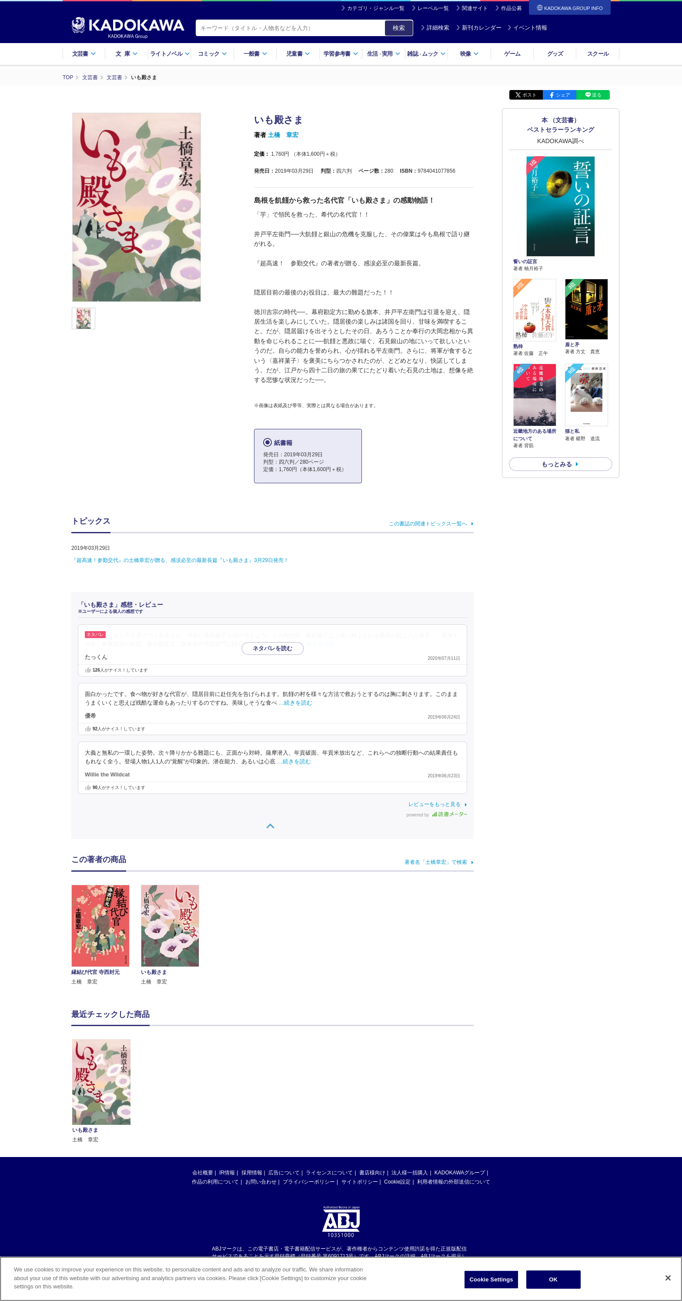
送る (597, 94)
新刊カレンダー (478, 27)
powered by (437, 815)
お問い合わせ (261, 1182)
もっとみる (557, 464)
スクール (597, 53)
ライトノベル (170, 53)
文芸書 (84, 53)
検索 (399, 27)
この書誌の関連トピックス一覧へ (428, 524)
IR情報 (227, 1173)
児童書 (298, 53)
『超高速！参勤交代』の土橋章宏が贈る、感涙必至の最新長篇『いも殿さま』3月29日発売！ (180, 560)
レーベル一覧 (433, 8)
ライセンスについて (329, 1173)
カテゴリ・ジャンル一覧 (376, 8)
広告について (284, 1173)
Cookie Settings (491, 1279)
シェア (563, 94)
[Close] (668, 1278)
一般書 (255, 53)
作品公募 (511, 8)
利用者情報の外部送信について (453, 1182)
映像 (469, 53)
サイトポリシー (359, 1182)
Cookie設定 (397, 1182)
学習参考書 (341, 53)
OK (553, 1279)
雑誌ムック (426, 53)
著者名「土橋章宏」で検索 (436, 862)
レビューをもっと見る (434, 804)
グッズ (555, 53)
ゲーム (512, 53)
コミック (212, 53)
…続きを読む (318, 644)
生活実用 (384, 53)
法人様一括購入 (409, 1173)
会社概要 (202, 1173)
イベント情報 (527, 27)
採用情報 (251, 1173)
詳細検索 (435, 27)
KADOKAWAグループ (460, 1173)
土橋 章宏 (283, 134)
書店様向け (372, 1173)
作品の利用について (215, 1182)
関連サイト (475, 8)
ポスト (529, 94)
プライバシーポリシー (309, 1182)
